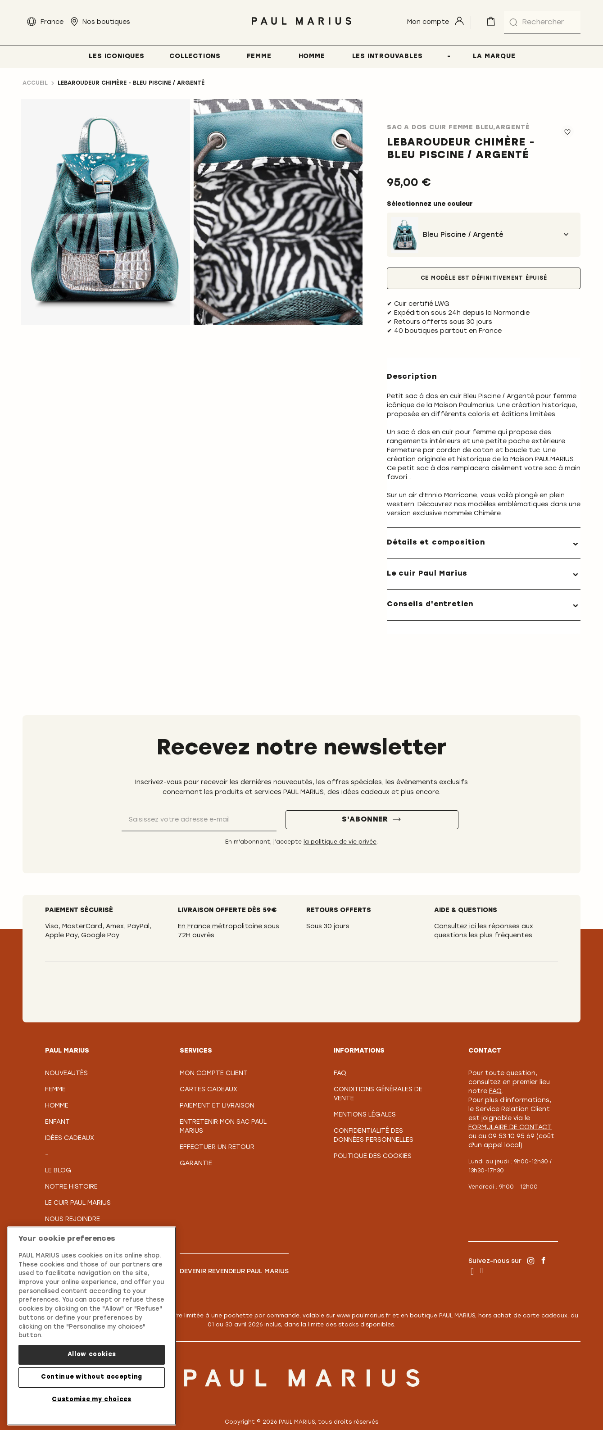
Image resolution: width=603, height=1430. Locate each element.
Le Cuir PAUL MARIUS (78, 1203)
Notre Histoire (71, 1187)
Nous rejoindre (72, 1219)
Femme (55, 1089)
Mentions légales (365, 1115)
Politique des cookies (373, 1156)
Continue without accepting (91, 1377)
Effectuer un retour (217, 1147)
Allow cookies (92, 1354)
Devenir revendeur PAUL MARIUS (234, 1271)
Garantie (196, 1163)
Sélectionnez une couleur (430, 204)
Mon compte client (214, 1073)
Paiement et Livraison (217, 1106)
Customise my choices (91, 1400)
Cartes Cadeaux (208, 1089)
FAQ (340, 1073)
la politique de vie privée (340, 842)
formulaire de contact (510, 1127)
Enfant (57, 1122)
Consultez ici (456, 926)
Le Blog (58, 1170)
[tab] (483, 542)
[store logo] (301, 27)
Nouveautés (66, 1073)
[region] (91, 1325)
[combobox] (542, 22)
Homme (56, 1106)
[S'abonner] (372, 819)
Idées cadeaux (69, 1138)
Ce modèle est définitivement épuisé (484, 278)
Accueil (35, 83)
